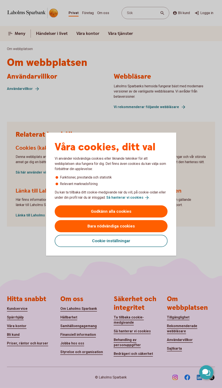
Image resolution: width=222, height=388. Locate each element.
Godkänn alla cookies (111, 211)
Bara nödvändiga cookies (111, 226)
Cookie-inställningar (111, 240)
